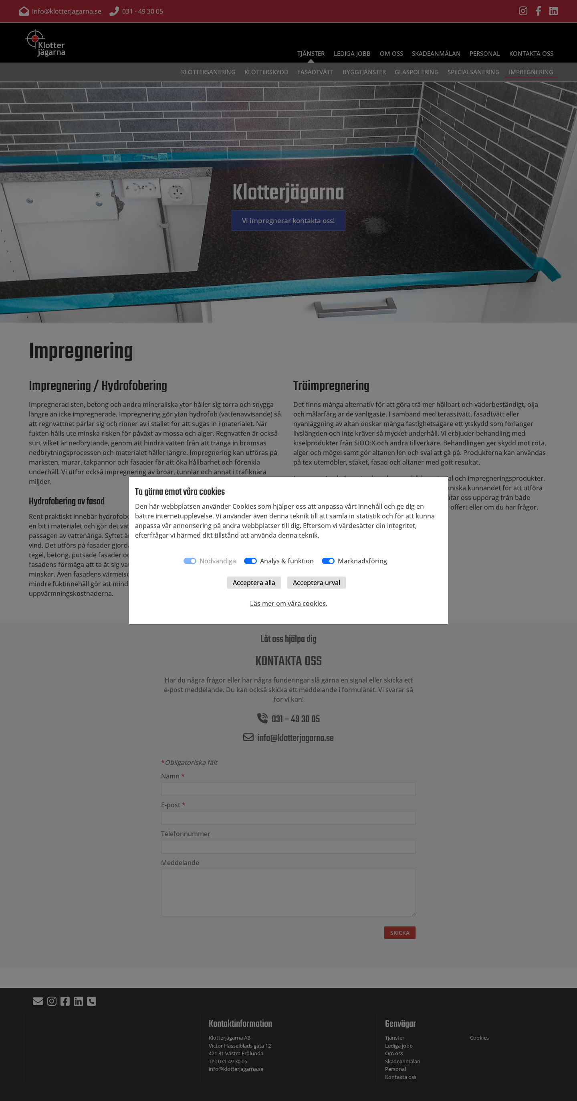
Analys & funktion (287, 561)
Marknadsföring (362, 561)
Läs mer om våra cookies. (288, 603)
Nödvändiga (218, 561)
